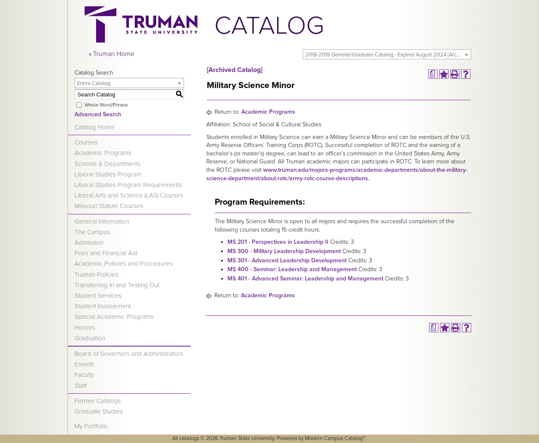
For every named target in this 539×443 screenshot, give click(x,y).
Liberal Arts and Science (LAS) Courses (129, 195)
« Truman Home (111, 54)
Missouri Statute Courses (109, 206)
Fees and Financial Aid (106, 253)
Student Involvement (103, 306)
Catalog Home (95, 127)
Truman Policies (96, 274)
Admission (89, 242)
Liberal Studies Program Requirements (128, 185)
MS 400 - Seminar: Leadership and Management (292, 269)
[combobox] (387, 54)
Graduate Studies (99, 411)
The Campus (92, 232)
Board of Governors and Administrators (129, 354)
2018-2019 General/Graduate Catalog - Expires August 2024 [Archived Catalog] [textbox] (388, 54)
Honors (85, 327)
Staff (81, 386)
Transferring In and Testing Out (117, 285)
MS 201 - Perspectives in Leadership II (277, 242)
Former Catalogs (98, 401)
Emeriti (84, 364)
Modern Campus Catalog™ (335, 438)
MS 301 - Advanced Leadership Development (287, 260)
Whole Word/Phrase (106, 105)
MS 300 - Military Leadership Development (284, 251)
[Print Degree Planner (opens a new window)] (433, 74)
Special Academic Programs (114, 316)
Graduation (90, 338)
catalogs (189, 438)
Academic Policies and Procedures (124, 263)
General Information (102, 221)
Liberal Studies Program (108, 174)
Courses (86, 142)
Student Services (98, 295)
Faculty (84, 375)
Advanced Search (98, 114)
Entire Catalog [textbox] (93, 83)
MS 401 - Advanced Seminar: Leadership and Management (305, 278)
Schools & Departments (108, 164)
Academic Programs (103, 153)
